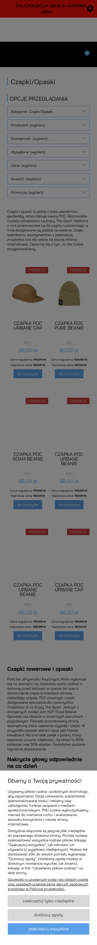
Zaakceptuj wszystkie (48, 928)
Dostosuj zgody (48, 914)
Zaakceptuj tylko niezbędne (48, 900)
